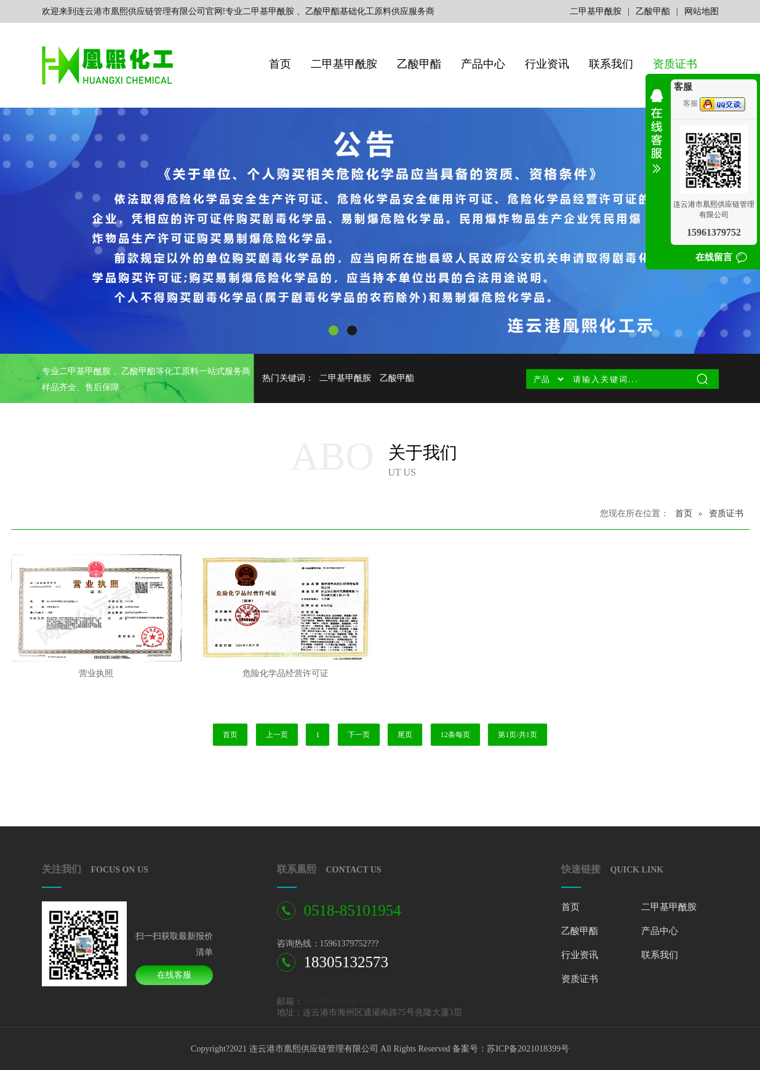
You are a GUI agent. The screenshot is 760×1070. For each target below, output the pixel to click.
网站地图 (701, 11)
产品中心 (483, 64)
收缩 (657, 139)
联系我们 (611, 64)
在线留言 (713, 257)
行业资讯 (547, 64)
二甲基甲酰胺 (596, 11)
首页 (280, 64)
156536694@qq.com (339, 1001)
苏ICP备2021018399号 (528, 1048)
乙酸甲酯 (653, 11)
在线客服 (174, 975)
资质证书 (675, 64)
